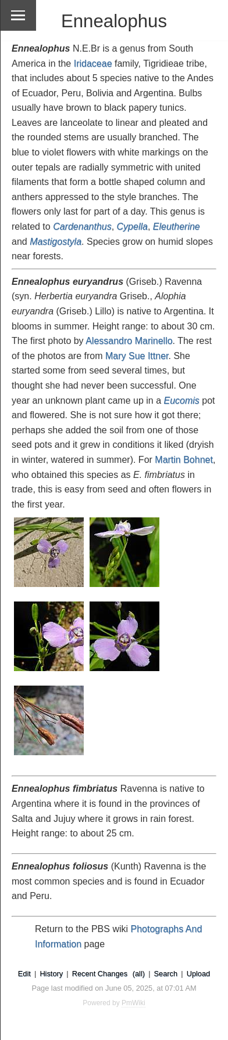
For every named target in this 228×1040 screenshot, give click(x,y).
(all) (139, 973)
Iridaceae (93, 63)
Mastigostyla (55, 242)
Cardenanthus (82, 226)
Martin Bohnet (184, 460)
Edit (24, 973)
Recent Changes (99, 973)
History (51, 973)
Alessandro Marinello (129, 341)
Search (166, 973)
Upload (199, 973)
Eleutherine (176, 226)
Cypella (132, 226)
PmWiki (133, 1003)
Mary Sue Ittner (137, 356)
